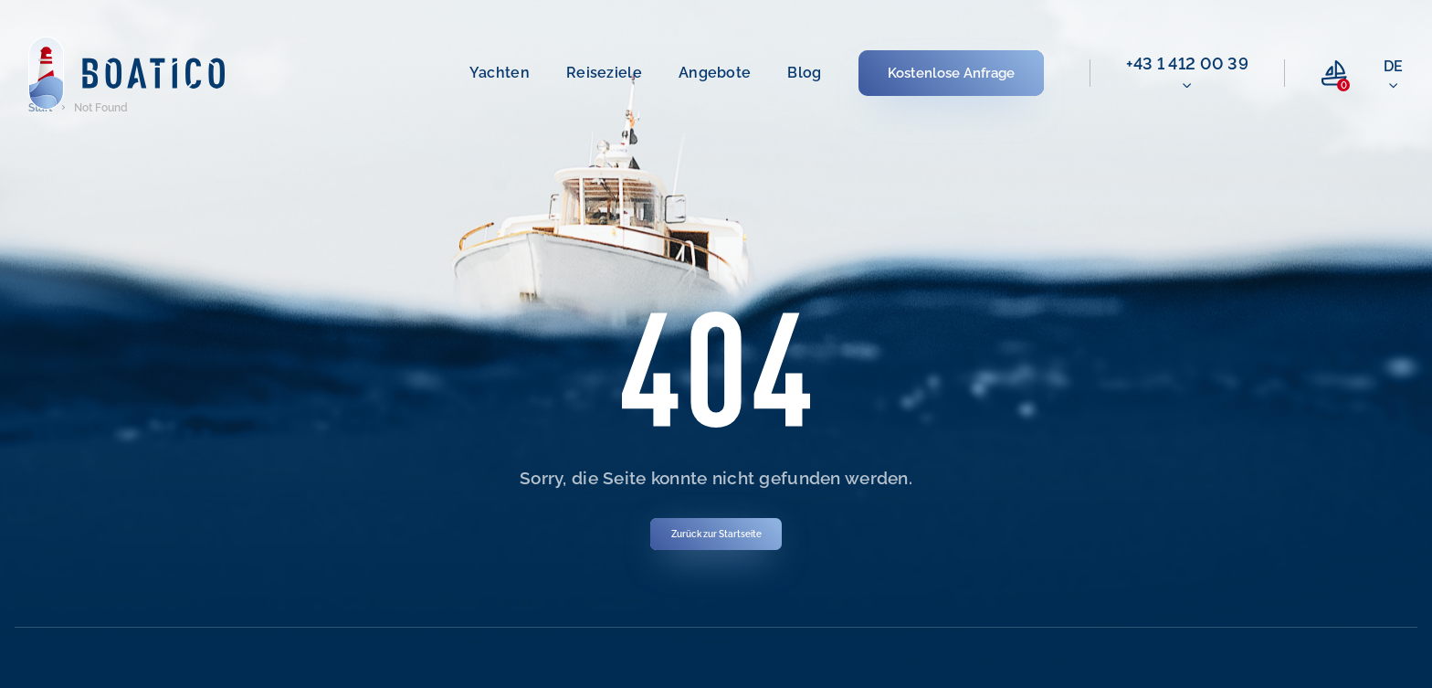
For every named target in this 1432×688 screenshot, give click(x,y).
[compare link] (1334, 73)
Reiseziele (604, 72)
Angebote (715, 72)
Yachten (499, 72)
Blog (804, 72)
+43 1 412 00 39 (1187, 63)
